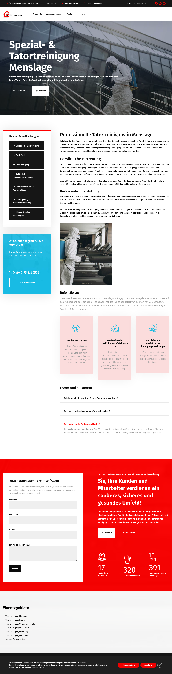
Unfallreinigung (21, 164)
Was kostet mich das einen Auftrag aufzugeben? (87, 411)
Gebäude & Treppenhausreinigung (23, 176)
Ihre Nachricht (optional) (43, 546)
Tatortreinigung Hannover (16, 635)
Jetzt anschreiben (71, 3)
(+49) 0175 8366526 (24, 272)
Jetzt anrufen (51, 3)
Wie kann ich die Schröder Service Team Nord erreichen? (91, 398)
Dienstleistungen (53, 14)
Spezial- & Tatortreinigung (26, 146)
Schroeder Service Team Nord (67, 661)
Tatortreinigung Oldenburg (16, 631)
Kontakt (128, 3)
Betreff (43, 531)
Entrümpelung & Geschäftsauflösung (22, 201)
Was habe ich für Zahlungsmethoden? (82, 424)
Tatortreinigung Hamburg (16, 616)
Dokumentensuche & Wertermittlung (23, 188)
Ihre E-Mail (43, 516)
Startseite (37, 14)
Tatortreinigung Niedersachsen (19, 628)
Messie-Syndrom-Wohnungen (22, 214)
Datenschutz (40, 665)
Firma (82, 14)
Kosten (70, 14)
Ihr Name (43, 501)
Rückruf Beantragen (94, 3)
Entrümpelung (159, 196)
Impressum (138, 3)
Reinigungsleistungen (87, 168)
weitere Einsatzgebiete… (16, 639)
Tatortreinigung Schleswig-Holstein (20, 624)
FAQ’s (147, 3)
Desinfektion (20, 155)
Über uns (6, 665)
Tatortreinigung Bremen (15, 620)
